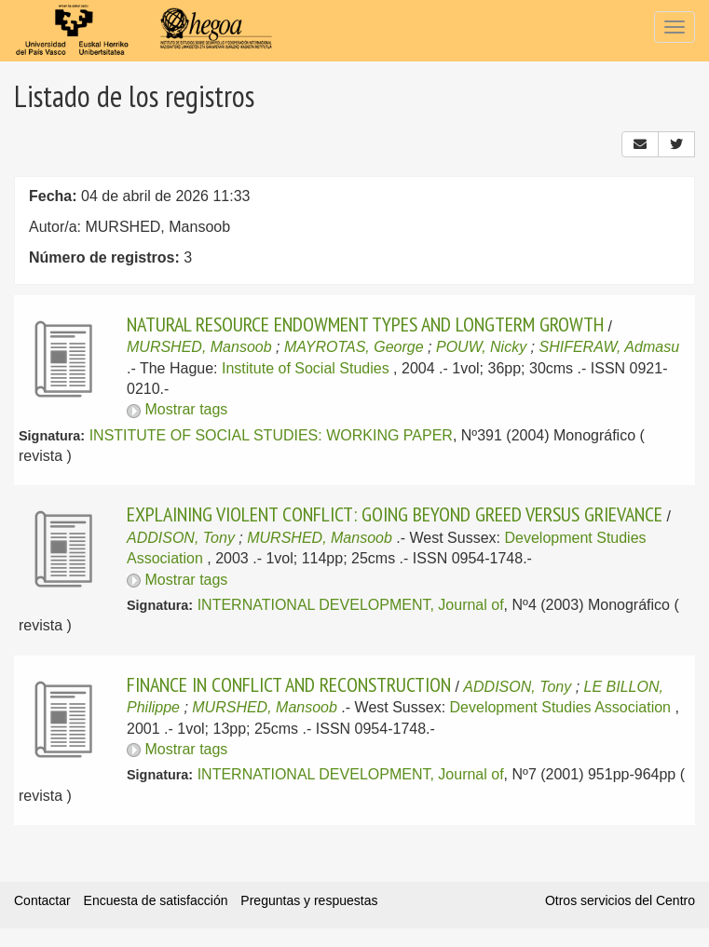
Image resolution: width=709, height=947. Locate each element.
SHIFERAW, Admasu (609, 347)
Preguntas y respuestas (308, 900)
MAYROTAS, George (354, 347)
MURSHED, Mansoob (199, 347)
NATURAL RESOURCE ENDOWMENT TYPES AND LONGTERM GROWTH (365, 324)
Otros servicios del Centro (620, 900)
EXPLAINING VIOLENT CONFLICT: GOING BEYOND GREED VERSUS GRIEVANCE (394, 514)
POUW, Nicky (481, 347)
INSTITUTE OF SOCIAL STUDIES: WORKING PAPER (271, 435)
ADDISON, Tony (181, 538)
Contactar (42, 900)
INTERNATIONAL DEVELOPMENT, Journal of (351, 605)
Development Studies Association (560, 707)
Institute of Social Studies (305, 368)
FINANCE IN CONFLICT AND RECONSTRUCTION (289, 684)
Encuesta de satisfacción (156, 900)
